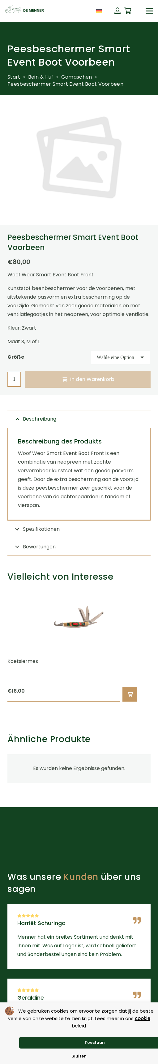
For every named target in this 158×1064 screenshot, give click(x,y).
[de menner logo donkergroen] (24, 11)
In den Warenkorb (92, 379)
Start (13, 76)
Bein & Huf (40, 76)
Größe (15, 357)
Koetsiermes (22, 661)
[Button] (117, 10)
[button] (149, 11)
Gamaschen (76, 76)
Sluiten (79, 1056)
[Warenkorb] (128, 11)
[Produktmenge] (14, 379)
